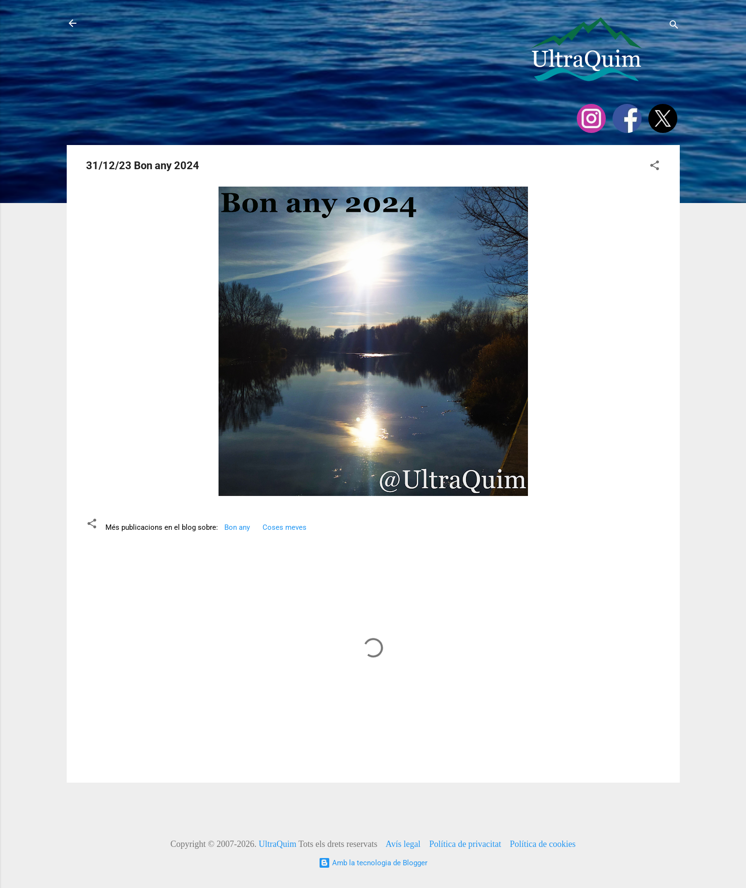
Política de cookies (543, 844)
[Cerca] (674, 26)
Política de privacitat (465, 844)
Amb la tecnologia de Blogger (373, 863)
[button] (654, 167)
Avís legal (402, 844)
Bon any (237, 527)
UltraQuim (277, 844)
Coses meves (285, 527)
